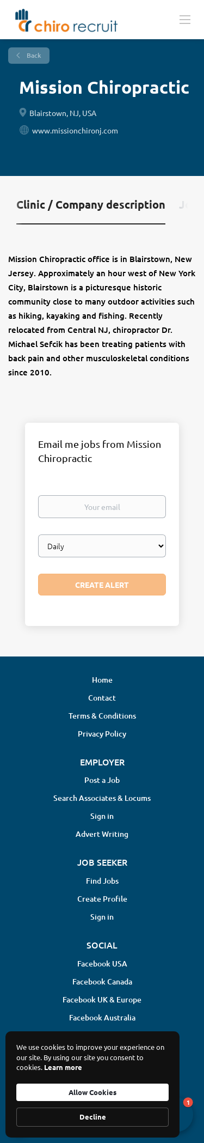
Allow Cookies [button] (92, 1092)
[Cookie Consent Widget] (92, 1084)
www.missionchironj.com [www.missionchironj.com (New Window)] (75, 130)
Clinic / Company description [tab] (90, 204)
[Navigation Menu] (185, 19)
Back (33, 55)
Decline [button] (92, 1116)
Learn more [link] (63, 1067)
